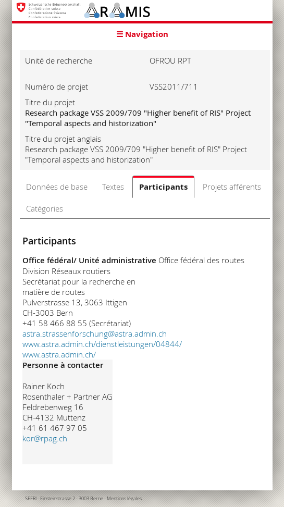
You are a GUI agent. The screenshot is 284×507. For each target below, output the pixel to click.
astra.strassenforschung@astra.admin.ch (94, 333)
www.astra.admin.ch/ (59, 354)
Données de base (57, 186)
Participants (163, 186)
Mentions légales (124, 499)
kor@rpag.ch (44, 438)
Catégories (44, 208)
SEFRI (30, 499)
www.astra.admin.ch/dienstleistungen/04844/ (102, 344)
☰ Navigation (142, 34)
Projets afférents (232, 186)
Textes (113, 186)
